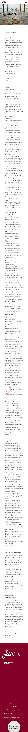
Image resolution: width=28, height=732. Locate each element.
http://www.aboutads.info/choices (13, 389)
